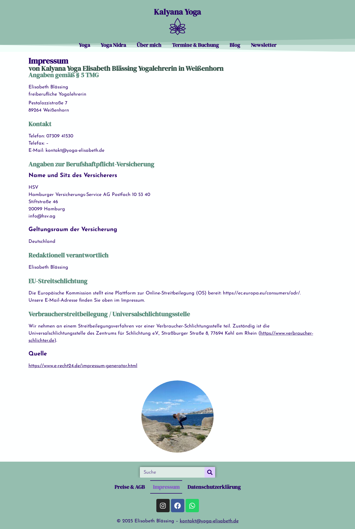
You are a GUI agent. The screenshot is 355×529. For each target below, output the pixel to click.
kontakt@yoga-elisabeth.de (209, 521)
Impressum (166, 487)
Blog (235, 45)
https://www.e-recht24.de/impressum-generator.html (82, 365)
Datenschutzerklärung (214, 487)
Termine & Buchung (195, 45)
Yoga (84, 45)
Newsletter (263, 45)
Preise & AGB (130, 487)
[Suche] (210, 472)
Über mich (149, 45)
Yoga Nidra (113, 45)
